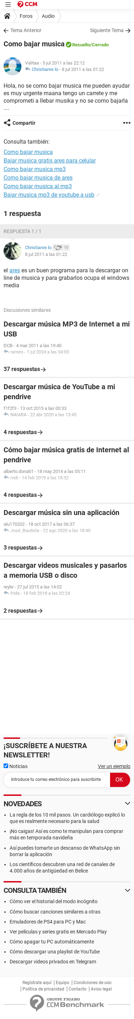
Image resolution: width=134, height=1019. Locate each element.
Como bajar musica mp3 (35, 169)
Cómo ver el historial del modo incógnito (54, 901)
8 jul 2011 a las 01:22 (83, 69)
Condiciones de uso (92, 982)
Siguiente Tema (107, 30)
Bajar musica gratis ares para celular (50, 160)
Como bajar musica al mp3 (38, 186)
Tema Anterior (25, 30)
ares (14, 270)
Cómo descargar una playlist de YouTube (55, 951)
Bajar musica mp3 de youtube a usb (49, 194)
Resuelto (81, 44)
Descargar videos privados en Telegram (53, 961)
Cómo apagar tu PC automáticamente (52, 942)
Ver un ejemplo (114, 766)
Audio (48, 16)
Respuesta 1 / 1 (22, 231)
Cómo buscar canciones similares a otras (55, 912)
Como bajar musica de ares (38, 177)
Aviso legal (101, 989)
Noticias (16, 766)
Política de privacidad (43, 989)
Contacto (77, 989)
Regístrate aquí (37, 982)
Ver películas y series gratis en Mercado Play (58, 932)
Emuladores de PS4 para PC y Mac (48, 922)
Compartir (24, 123)
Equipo (62, 982)
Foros (26, 16)
